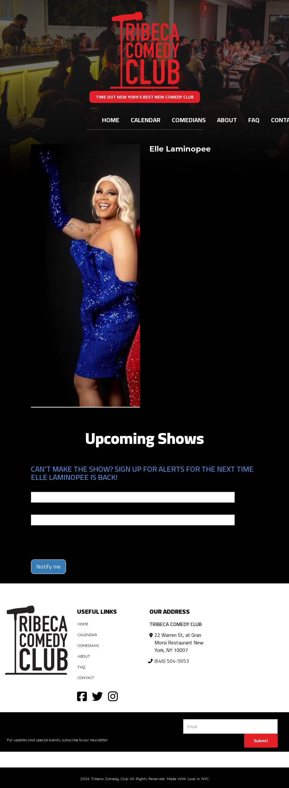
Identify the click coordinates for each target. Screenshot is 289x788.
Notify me (48, 566)
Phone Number (46, 510)
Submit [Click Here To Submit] (261, 741)
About (227, 120)
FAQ (254, 120)
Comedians (189, 120)
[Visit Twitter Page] (97, 696)
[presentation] (68, 539)
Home (110, 120)
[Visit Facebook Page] (82, 696)
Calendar (145, 120)
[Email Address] (230, 726)
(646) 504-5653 (171, 661)
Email (36, 487)
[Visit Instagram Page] (113, 696)
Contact (86, 677)
